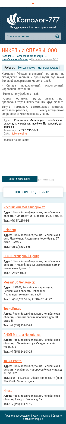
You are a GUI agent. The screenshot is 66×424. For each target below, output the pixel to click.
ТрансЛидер (12, 308)
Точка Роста (13, 361)
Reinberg (10, 230)
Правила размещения (17, 415)
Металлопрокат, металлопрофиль (38, 67)
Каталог (6, 56)
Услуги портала (42, 415)
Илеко (8, 390)
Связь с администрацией (42, 417)
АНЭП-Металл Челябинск (22, 335)
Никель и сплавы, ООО (44, 59)
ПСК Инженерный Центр (21, 256)
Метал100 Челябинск (19, 282)
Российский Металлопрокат (24, 207)
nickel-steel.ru (19, 133)
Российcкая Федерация (29, 56)
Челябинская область (15, 59)
